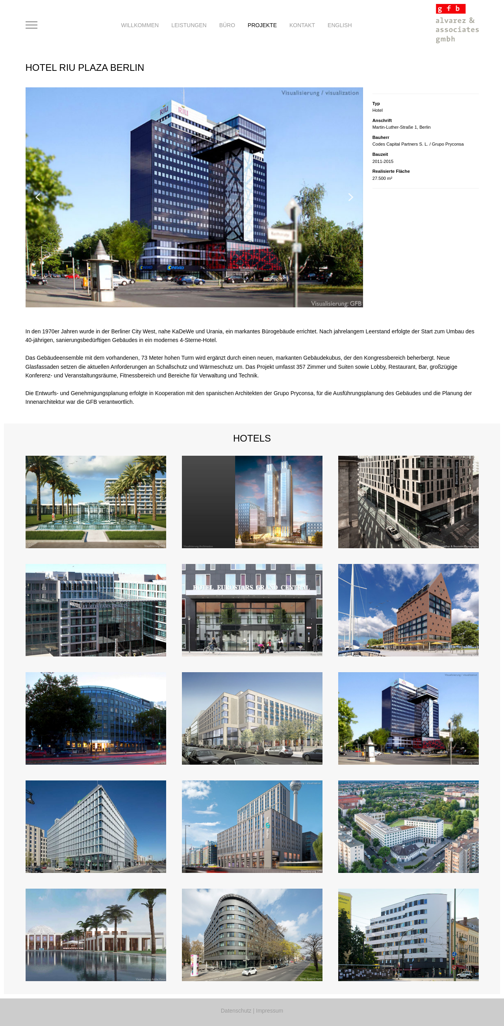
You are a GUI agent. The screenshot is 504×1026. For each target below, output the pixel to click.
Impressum (269, 1011)
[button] (38, 197)
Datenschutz (236, 1011)
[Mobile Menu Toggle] (31, 25)
